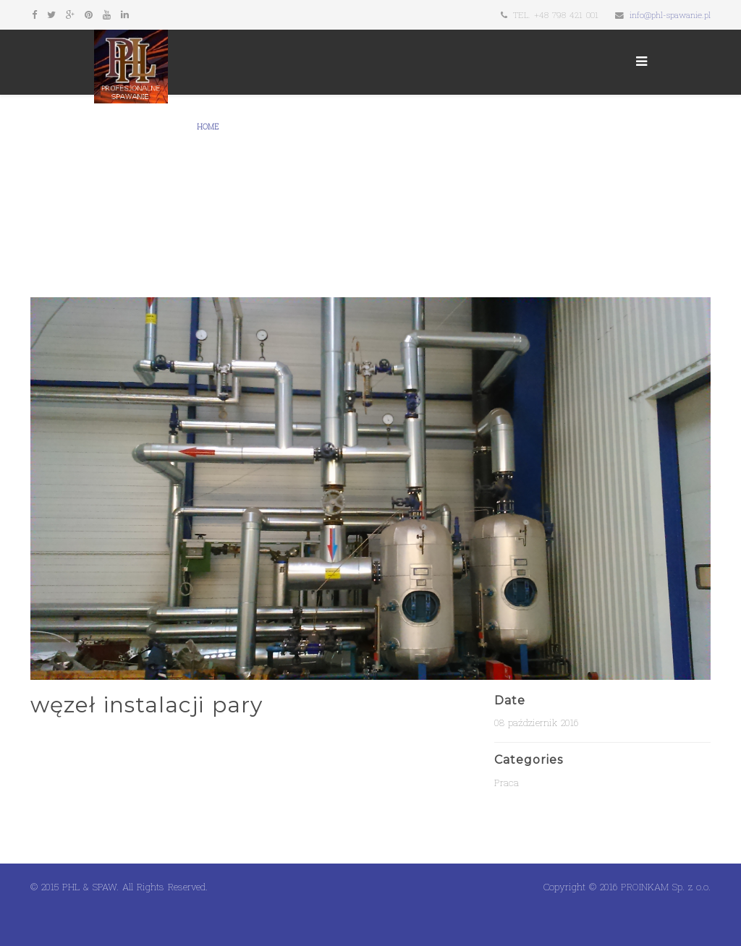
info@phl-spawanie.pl (670, 14)
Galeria (286, 127)
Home (208, 127)
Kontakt (370, 127)
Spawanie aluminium (239, 192)
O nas (244, 127)
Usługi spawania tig (443, 127)
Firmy (327, 127)
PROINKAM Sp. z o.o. (666, 886)
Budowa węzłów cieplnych (554, 127)
